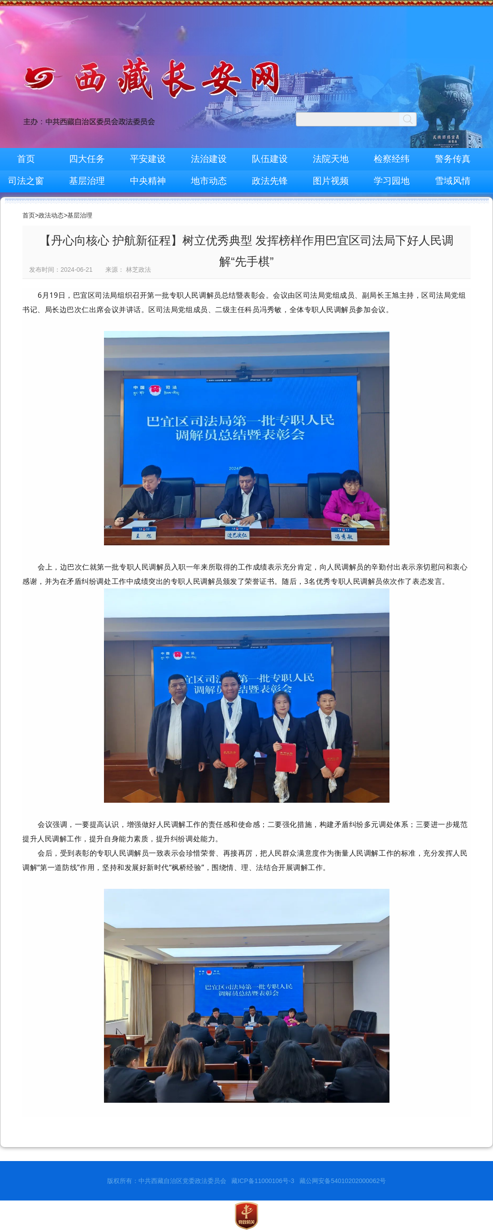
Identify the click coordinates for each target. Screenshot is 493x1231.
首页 (26, 159)
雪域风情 (453, 181)
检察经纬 (392, 159)
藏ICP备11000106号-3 (262, 1180)
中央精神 (148, 181)
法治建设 (209, 159)
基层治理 (87, 181)
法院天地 (331, 159)
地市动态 (209, 181)
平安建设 (148, 159)
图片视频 (331, 181)
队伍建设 (270, 159)
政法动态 (51, 215)
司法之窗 (26, 181)
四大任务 (87, 159)
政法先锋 (270, 181)
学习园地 (392, 181)
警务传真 (453, 159)
